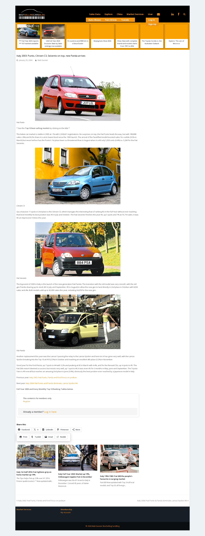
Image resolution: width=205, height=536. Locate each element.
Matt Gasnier (43, 60)
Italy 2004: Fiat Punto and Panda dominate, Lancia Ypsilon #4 (51, 383)
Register (26, 401)
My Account (65, 512)
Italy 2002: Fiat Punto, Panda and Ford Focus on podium (53, 377)
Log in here (50, 411)
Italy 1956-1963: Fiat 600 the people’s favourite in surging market (116, 477)
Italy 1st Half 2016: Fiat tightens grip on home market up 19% (34, 473)
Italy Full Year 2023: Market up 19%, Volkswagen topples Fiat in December (75, 475)
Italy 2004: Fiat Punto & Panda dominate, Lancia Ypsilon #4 (162, 500)
